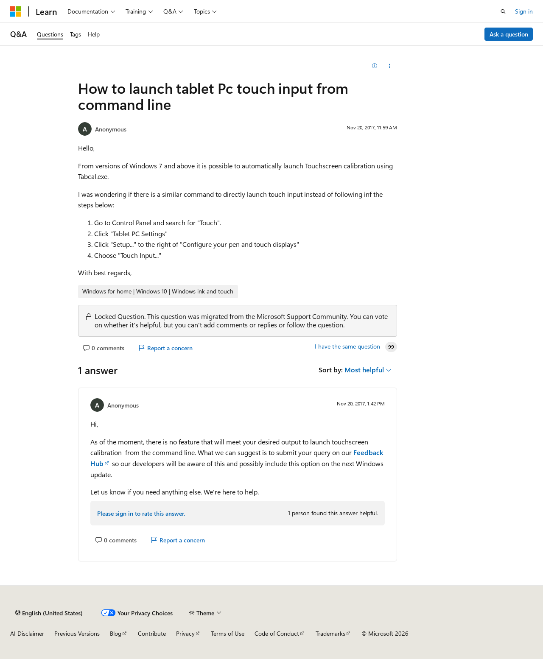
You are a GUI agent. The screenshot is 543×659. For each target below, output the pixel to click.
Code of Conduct (277, 633)
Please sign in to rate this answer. (141, 513)
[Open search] (503, 11)
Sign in (524, 11)
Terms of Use (227, 633)
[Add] (374, 66)
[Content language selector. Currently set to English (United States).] (49, 613)
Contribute (152, 633)
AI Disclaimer (27, 633)
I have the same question (347, 346)
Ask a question (509, 34)
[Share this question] (389, 66)
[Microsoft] (15, 11)
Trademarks (330, 633)
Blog (115, 633)
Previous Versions (77, 633)
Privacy (185, 633)
